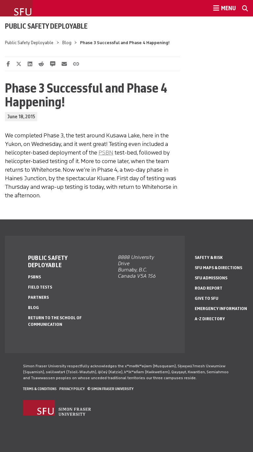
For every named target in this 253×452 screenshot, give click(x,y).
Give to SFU (206, 298)
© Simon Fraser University (110, 388)
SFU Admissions (211, 278)
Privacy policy (72, 388)
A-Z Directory (210, 319)
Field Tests (40, 287)
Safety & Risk (209, 257)
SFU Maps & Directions (218, 267)
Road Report (208, 288)
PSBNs (34, 277)
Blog (66, 42)
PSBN (105, 152)
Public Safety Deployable (46, 26)
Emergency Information (221, 308)
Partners (38, 297)
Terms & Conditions (40, 388)
